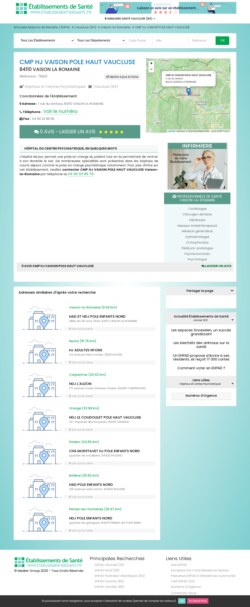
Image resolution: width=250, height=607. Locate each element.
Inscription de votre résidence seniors (200, 570)
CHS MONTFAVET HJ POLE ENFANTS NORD (104, 450)
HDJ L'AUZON (80, 383)
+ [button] (151, 64)
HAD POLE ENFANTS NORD (91, 484)
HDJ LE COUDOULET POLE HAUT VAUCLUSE (105, 417)
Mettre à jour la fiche (122, 77)
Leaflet (171, 131)
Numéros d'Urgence (201, 395)
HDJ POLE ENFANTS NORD (90, 518)
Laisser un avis (216, 266)
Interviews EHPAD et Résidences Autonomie (203, 576)
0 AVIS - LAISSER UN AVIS (79, 131)
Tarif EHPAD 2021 (183, 581)
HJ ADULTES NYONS (85, 350)
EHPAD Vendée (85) (109, 587)
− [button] (151, 70)
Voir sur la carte (81, 329)
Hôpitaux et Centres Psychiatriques (55, 86)
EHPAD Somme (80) (109, 581)
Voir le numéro (60, 111)
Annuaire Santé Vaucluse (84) (130, 19)
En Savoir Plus (197, 601)
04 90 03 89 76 (81, 173)
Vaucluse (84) (85, 27)
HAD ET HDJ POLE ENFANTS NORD (97, 316)
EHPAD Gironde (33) (109, 565)
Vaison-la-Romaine (115, 27)
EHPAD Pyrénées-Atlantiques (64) (120, 576)
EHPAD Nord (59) (107, 570)
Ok (182, 601)
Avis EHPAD (179, 565)
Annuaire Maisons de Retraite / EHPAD (42, 27)
